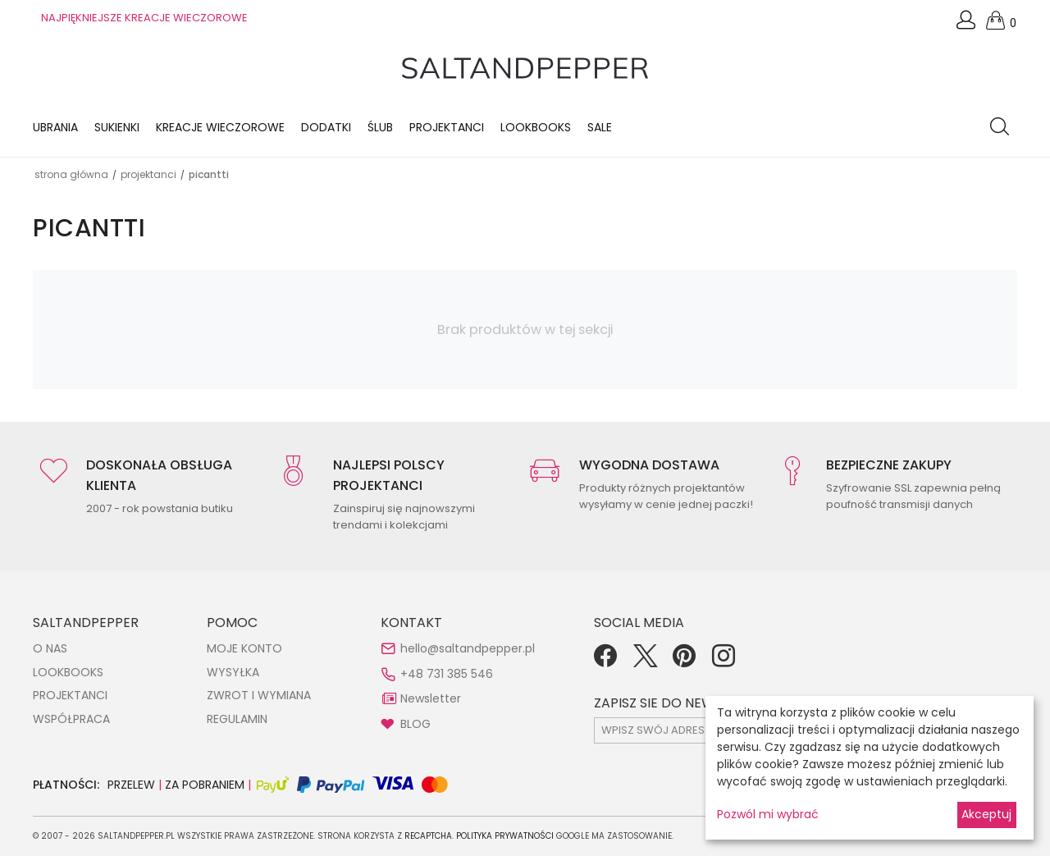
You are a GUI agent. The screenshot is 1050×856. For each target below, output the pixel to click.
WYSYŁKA (233, 672)
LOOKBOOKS (535, 127)
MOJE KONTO (244, 648)
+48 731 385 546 (446, 674)
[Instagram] (723, 661)
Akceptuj (986, 814)
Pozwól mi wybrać (768, 814)
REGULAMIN (237, 719)
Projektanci (446, 127)
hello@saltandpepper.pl (467, 648)
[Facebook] (605, 661)
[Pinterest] (684, 661)
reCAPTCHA (428, 836)
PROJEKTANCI (70, 695)
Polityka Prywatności (505, 836)
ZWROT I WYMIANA (259, 695)
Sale (599, 127)
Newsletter (430, 698)
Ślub (380, 127)
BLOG (415, 724)
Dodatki (326, 127)
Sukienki (116, 127)
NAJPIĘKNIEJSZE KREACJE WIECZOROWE (144, 17)
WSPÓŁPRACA (71, 719)
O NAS (50, 648)
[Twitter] (644, 661)
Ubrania (55, 127)
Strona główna (71, 174)
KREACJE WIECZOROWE (220, 127)
